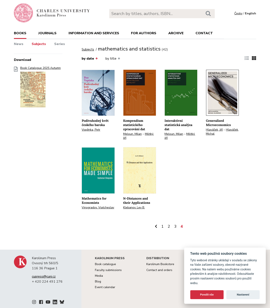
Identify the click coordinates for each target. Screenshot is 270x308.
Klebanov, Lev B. (134, 207)
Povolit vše (207, 294)
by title (112, 58)
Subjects (39, 44)
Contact (204, 33)
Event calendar (105, 287)
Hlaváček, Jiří (214, 130)
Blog (98, 281)
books (20, 33)
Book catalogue (105, 264)
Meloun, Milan (132, 134)
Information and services (94, 33)
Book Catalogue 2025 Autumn (40, 88)
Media (99, 276)
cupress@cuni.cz (44, 276)
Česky (238, 13)
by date (90, 58)
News (18, 44)
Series (59, 44)
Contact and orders (159, 270)
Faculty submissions (108, 270)
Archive (176, 33)
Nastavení (243, 294)
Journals (47, 33)
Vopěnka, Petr (91, 130)
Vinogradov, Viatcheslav (98, 207)
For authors (143, 33)
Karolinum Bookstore (160, 264)
